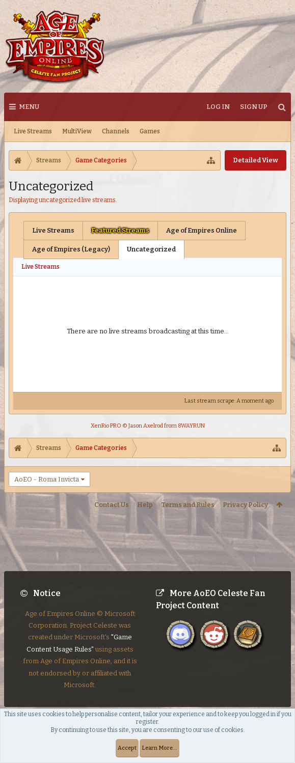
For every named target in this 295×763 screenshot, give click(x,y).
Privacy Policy (245, 504)
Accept (127, 748)
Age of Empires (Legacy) (71, 249)
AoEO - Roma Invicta (46, 479)
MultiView (77, 131)
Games (150, 131)
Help (145, 504)
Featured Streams (120, 230)
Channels (115, 131)
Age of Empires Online (201, 230)
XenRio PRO (106, 425)
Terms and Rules (187, 504)
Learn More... (159, 748)
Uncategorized (151, 249)
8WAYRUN (191, 425)
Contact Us (111, 504)
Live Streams (33, 131)
